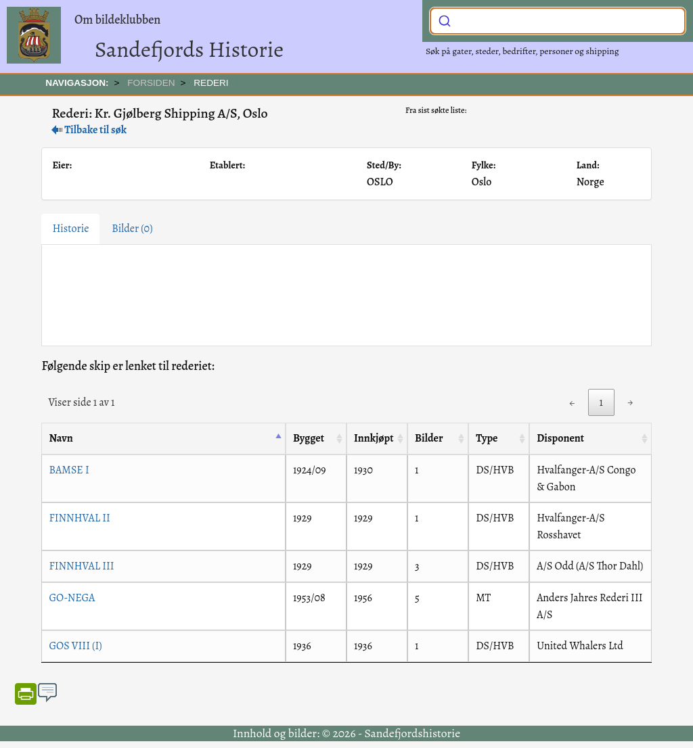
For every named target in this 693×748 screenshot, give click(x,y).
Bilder (132, 228)
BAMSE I (69, 470)
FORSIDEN (151, 83)
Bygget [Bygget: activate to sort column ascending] (308, 438)
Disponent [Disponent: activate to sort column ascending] (560, 438)
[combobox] (557, 21)
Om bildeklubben (117, 19)
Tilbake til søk (89, 129)
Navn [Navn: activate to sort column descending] (60, 438)
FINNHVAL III (81, 566)
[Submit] (444, 19)
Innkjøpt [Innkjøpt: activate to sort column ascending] (374, 438)
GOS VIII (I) (75, 645)
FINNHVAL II (79, 518)
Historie (70, 228)
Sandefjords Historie (189, 49)
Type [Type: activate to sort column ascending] (486, 438)
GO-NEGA (72, 597)
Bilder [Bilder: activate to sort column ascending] (429, 438)
